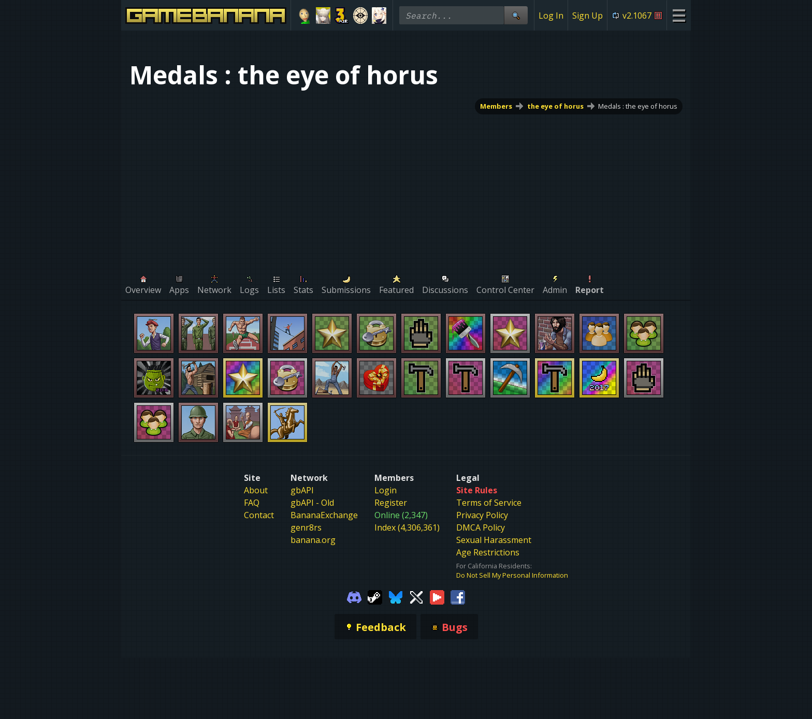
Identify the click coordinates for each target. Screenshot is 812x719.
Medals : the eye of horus (637, 106)
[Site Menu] (678, 15)
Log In (551, 15)
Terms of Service (488, 502)
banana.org (313, 540)
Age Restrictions (487, 552)
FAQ (251, 502)
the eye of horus (555, 106)
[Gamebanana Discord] (354, 596)
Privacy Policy (482, 515)
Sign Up (587, 15)
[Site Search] (516, 15)
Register (390, 502)
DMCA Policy (480, 527)
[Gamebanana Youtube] (437, 596)
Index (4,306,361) (407, 527)
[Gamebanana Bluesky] (395, 596)
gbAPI (302, 490)
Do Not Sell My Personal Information (512, 575)
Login (385, 490)
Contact (259, 515)
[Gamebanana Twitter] (416, 596)
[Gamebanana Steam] (375, 596)
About (256, 490)
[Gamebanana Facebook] (458, 596)
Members (496, 106)
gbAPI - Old (312, 502)
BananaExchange (324, 515)
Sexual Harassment (493, 540)
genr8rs (306, 527)
